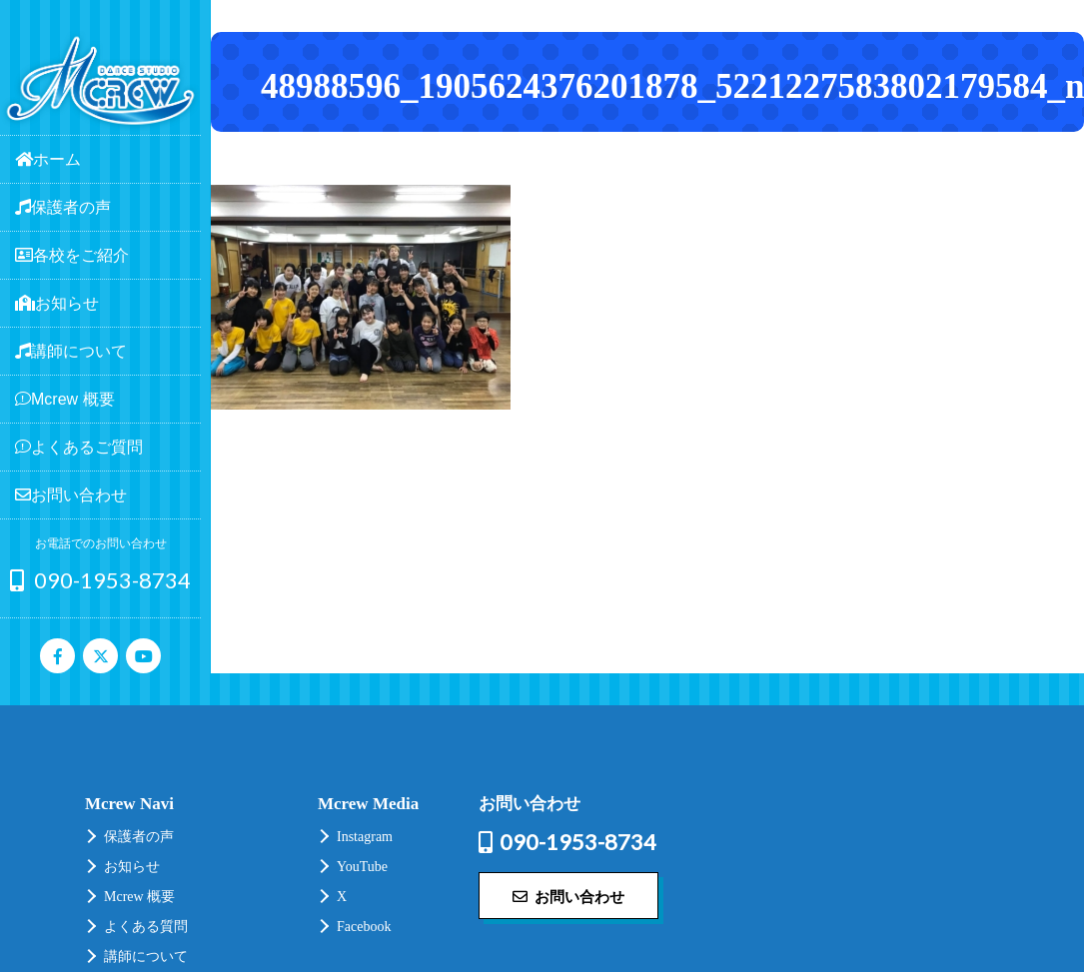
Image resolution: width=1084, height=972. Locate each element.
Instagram (365, 836)
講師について (146, 956)
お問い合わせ (568, 896)
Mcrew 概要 (139, 896)
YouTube (362, 866)
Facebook (364, 926)
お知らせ (132, 866)
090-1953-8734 (100, 579)
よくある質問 (146, 926)
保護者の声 (139, 836)
